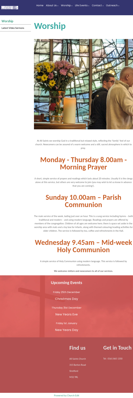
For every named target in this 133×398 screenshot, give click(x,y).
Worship (66, 5)
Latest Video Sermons (13, 27)
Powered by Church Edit (66, 395)
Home (39, 5)
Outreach (112, 5)
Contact (97, 5)
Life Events (81, 5)
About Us (51, 5)
